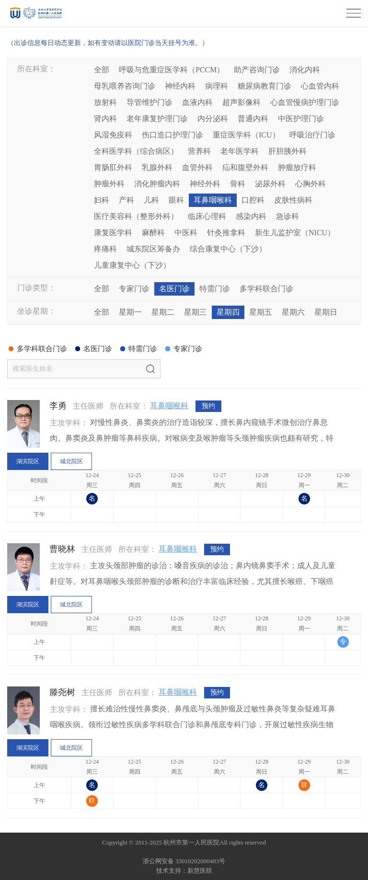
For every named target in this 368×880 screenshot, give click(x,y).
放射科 (105, 102)
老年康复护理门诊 (157, 118)
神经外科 (205, 184)
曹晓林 (62, 549)
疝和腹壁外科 (245, 167)
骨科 (237, 184)
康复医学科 (113, 233)
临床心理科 (207, 216)
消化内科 (304, 70)
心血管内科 (320, 86)
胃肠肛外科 (113, 167)
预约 (208, 406)
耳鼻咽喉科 (213, 200)
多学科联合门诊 (266, 289)
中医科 (185, 233)
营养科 (199, 151)
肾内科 (105, 118)
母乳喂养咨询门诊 (124, 86)
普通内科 (253, 118)
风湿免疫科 (113, 135)
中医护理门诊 (301, 118)
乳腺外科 (157, 167)
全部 (101, 70)
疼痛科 (105, 249)
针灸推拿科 (226, 233)
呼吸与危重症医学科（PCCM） (171, 70)
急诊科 (287, 216)
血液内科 (197, 102)
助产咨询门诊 (257, 70)
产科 (126, 200)
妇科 (101, 200)
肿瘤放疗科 (297, 167)
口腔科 (253, 200)
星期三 (195, 312)
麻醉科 (153, 233)
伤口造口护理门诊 (172, 135)
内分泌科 (212, 118)
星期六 (293, 312)
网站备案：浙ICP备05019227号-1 (184, 852)
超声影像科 (241, 102)
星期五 (260, 312)
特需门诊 (214, 289)
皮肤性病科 (293, 200)
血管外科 (197, 167)
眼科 (176, 200)
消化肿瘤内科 (157, 184)
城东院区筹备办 (153, 249)
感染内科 (251, 216)
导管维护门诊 (149, 102)
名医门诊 (174, 289)
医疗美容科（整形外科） (136, 216)
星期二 (162, 312)
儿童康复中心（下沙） (132, 265)
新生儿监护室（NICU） (295, 233)
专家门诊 (134, 289)
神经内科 (180, 86)
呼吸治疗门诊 (312, 135)
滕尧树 (62, 692)
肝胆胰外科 (287, 151)
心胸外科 (310, 184)
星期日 (325, 312)
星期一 (130, 312)
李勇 (58, 406)
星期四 (228, 312)
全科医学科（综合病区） (136, 151)
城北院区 (71, 461)
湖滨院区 (27, 461)
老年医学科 (239, 151)
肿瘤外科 (109, 184)
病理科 (216, 86)
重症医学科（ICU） (246, 135)
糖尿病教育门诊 (264, 86)
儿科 (151, 200)
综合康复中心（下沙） (228, 249)
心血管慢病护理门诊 (304, 102)
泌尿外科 (270, 184)
